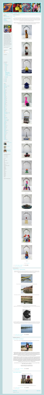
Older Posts (38, 390)
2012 (5, 78)
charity (4, 95)
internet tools (5, 113)
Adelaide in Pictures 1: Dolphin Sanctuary (19, 269)
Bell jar (14, 16)
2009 (5, 81)
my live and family (17, 335)
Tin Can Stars (8, 146)
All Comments (6, 52)
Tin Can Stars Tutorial (9, 142)
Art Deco (5, 89)
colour (4, 97)
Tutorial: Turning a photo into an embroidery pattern (9, 150)
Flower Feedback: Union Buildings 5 (7, 74)
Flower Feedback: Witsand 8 (17, 372)
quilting (4, 126)
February (6, 76)
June (5, 67)
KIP (4, 114)
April (5, 69)
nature (19, 335)
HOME (4, 13)
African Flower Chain (17, 369)
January (6, 77)
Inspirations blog (5, 20)
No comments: (21, 334)
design (4, 103)
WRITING (11, 13)
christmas (5, 96)
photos (21, 335)
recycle (4, 128)
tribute (4, 136)
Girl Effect (5, 108)
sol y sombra (7, 4)
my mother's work (6, 120)
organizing (5, 122)
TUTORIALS (15, 13)
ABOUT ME (7, 13)
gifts (4, 107)
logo (4, 116)
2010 (5, 80)
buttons (4, 94)
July (5, 66)
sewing (4, 129)
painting (4, 123)
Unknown (5, 15)
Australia (5, 90)
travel (4, 135)
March (6, 70)
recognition (5, 127)
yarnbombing (5, 139)
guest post (5, 109)
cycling (4, 101)
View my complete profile (6, 16)
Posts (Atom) (17, 392)
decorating (5, 102)
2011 (5, 79)
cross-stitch (5, 100)
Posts (5, 51)
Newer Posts (15, 390)
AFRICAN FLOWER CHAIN (21, 13)
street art (5, 133)
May (5, 68)
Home (27, 390)
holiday (4, 110)
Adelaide (5, 84)
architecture (5, 87)
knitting (4, 115)
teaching (5, 134)
